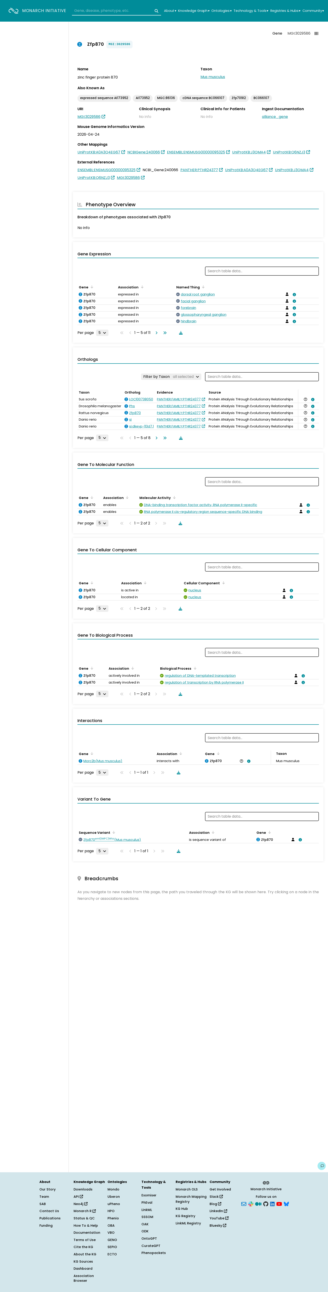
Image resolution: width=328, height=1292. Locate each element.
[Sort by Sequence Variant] (113, 832)
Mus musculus (212, 76)
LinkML (146, 1210)
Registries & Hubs (285, 11)
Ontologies (221, 11)
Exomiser (148, 1195)
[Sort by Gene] (91, 287)
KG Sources (83, 1261)
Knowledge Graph (193, 11)
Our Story (47, 1189)
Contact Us (49, 1211)
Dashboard (83, 1268)
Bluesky (218, 1225)
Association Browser (84, 1278)
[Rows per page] (102, 333)
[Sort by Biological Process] (194, 668)
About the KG (85, 1254)
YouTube (219, 1218)
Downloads (83, 1189)
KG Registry (185, 1216)
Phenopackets (153, 1253)
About (170, 11)
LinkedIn (218, 1211)
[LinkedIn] (272, 1203)
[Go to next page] (155, 332)
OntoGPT (149, 1238)
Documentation (87, 1232)
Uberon (114, 1196)
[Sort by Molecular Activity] (173, 497)
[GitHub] (265, 1203)
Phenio (113, 1218)
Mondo (113, 1189)
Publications (50, 1218)
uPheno (114, 1204)
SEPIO (112, 1247)
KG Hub (182, 1208)
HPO (111, 1211)
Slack (216, 1196)
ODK (145, 1231)
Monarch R (85, 1211)
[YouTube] (279, 1203)
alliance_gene (275, 116)
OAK (145, 1224)
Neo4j (80, 1204)
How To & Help (86, 1225)
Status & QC (84, 1218)
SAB (42, 1204)
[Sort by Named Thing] (202, 287)
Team (44, 1196)
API (78, 1196)
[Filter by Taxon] (171, 377)
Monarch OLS (187, 1189)
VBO (111, 1232)
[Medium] (258, 1203)
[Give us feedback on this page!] (322, 1166)
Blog (215, 1204)
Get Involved (220, 1189)
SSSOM (147, 1217)
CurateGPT (150, 1246)
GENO (112, 1240)
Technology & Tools (250, 11)
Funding (46, 1225)
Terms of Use (85, 1240)
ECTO (112, 1254)
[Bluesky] (286, 1203)
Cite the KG (83, 1247)
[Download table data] (180, 332)
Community (313, 11)
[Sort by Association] (141, 287)
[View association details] (293, 294)
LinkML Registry (188, 1223)
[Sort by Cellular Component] (222, 582)
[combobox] (116, 10)
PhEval (146, 1202)
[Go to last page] (164, 332)
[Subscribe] (243, 1203)
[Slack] (250, 1203)
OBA (111, 1225)
